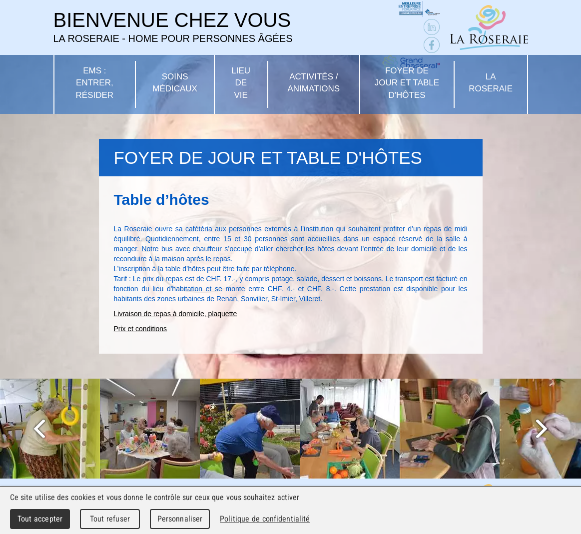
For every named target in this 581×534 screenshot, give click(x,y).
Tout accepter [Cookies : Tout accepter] (39, 519)
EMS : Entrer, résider (95, 83)
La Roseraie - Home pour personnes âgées (489, 27)
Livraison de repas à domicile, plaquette (175, 314)
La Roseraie (491, 82)
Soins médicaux (174, 82)
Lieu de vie (240, 83)
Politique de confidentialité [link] (265, 519)
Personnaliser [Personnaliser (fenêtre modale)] (180, 519)
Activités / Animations (314, 82)
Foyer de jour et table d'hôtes (407, 83)
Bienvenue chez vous (173, 27)
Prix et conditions (140, 329)
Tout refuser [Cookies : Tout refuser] (110, 519)
